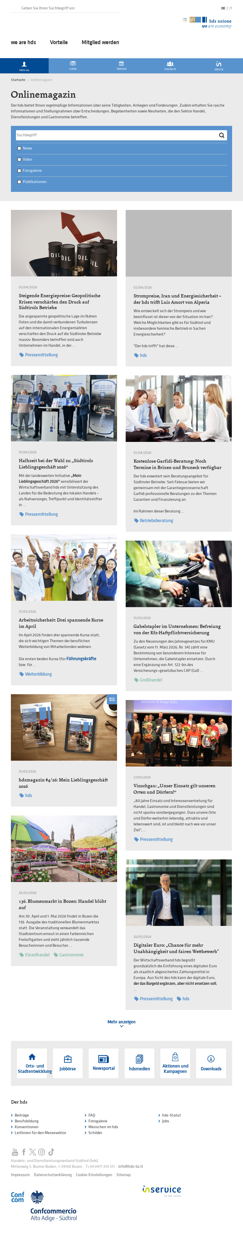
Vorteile (59, 42)
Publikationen (35, 181)
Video (27, 159)
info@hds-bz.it (130, 1166)
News (27, 148)
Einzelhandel (34, 955)
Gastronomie (69, 955)
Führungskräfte (81, 658)
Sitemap (123, 1175)
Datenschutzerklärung (53, 1175)
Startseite (18, 80)
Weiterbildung (36, 674)
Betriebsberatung (153, 521)
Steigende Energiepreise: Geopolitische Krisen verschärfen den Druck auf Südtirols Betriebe (59, 301)
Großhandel (148, 680)
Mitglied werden (100, 42)
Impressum (20, 1175)
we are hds (23, 42)
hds (140, 355)
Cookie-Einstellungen (94, 1175)
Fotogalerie (32, 170)
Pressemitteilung (39, 355)
